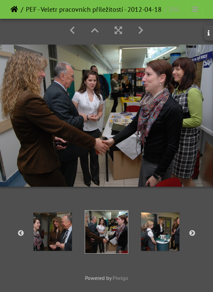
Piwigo (120, 278)
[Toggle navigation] (195, 9)
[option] (53, 232)
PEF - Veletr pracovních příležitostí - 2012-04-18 (94, 9)
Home (14, 9)
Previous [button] (20, 233)
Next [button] (192, 233)
